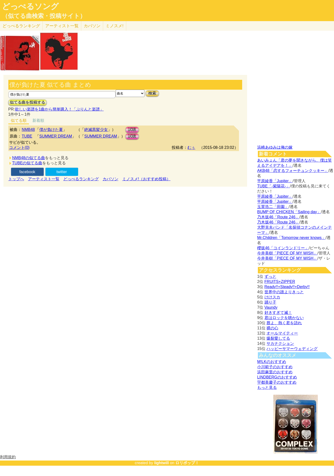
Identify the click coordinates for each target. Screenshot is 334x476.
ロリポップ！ (187, 463)
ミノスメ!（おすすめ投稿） (146, 179)
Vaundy (271, 307)
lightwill (161, 463)
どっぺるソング (30, 6)
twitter (61, 172)
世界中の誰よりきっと (284, 292)
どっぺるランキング (81, 179)
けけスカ (272, 297)
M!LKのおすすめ (271, 362)
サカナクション (280, 343)
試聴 (132, 129)
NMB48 (28, 129)
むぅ (191, 147)
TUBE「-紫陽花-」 (273, 186)
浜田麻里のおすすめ (274, 372)
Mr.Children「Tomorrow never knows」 (291, 238)
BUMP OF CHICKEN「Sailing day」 (289, 212)
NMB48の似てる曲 (28, 158)
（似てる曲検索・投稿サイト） (44, 16)
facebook (27, 172)
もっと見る (267, 387)
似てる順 (19, 120)
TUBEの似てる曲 (27, 163)
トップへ (16, 179)
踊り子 (270, 302)
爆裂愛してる (278, 338)
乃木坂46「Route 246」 (278, 217)
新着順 (38, 120)
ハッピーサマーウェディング (292, 349)
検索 (152, 93)
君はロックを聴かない (284, 318)
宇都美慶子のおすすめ (276, 382)
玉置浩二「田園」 (273, 207)
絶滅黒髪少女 (96, 129)
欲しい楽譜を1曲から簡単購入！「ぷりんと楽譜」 (59, 109)
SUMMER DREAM (55, 136)
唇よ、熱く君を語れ (284, 323)
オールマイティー (282, 333)
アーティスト (62, 26)
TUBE (27, 136)
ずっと (270, 276)
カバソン (92, 26)
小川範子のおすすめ (274, 367)
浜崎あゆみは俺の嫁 (274, 147)
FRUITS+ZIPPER (279, 282)
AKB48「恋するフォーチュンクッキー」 (292, 170)
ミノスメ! (115, 26)
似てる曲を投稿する (27, 102)
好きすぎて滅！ (278, 312)
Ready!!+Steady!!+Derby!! (287, 287)
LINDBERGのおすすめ (277, 377)
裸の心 (272, 328)
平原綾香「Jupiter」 (274, 181)
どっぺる (21, 26)
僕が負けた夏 (51, 129)
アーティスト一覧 (43, 179)
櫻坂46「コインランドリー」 (283, 248)
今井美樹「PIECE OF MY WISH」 (287, 253)
